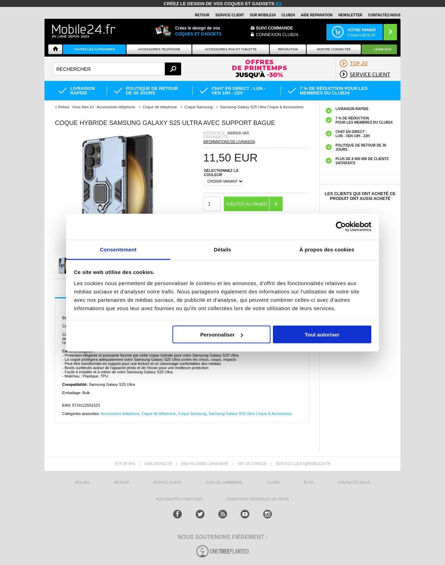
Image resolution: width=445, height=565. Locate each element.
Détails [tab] (222, 249)
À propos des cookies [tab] (326, 249)
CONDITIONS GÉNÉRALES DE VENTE (258, 499)
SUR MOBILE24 (263, 15)
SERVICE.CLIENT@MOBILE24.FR (303, 464)
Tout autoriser (322, 335)
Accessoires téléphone (120, 414)
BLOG (309, 482)
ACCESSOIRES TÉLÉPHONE (159, 49)
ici (279, 3)
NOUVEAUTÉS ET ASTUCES (179, 499)
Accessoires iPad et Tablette (231, 49)
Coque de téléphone (158, 414)
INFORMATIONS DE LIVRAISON (229, 142)
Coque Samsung (192, 414)
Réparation (288, 49)
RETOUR (202, 15)
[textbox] (117, 69)
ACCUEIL (82, 482)
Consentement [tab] (118, 249)
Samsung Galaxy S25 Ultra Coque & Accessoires (250, 414)
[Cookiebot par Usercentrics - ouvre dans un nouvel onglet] (340, 227)
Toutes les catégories (94, 49)
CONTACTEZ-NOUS (384, 15)
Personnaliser (221, 335)
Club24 (288, 15)
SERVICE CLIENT (229, 15)
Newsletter (350, 15)
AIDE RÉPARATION (316, 15)
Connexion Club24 (277, 34)
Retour (64, 107)
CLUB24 (273, 482)
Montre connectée (334, 49)
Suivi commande (274, 28)
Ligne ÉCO (382, 49)
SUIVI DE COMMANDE (224, 482)
